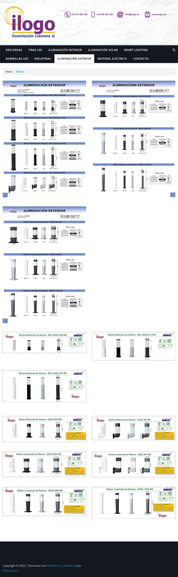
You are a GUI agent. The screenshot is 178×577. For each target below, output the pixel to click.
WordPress (54, 566)
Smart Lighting (136, 50)
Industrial (42, 59)
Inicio (8, 71)
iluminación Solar (103, 50)
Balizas (20, 71)
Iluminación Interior (65, 50)
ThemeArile (10, 571)
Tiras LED (35, 50)
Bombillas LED (17, 59)
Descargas (14, 50)
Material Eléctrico (112, 59)
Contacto (141, 59)
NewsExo (70, 566)
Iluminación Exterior (74, 59)
